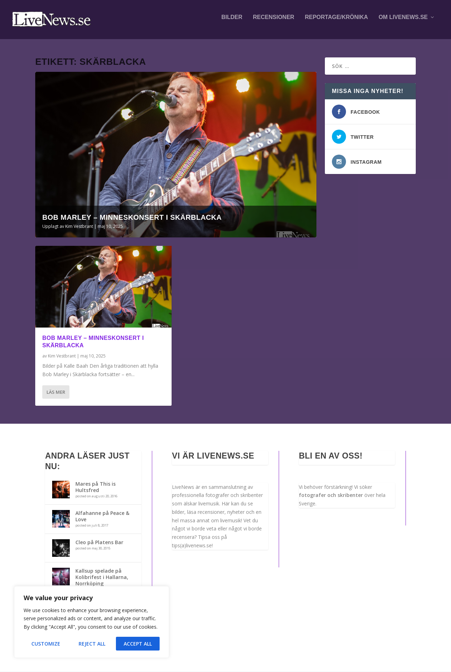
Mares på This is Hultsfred (95, 487)
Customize (45, 643)
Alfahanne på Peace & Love (102, 516)
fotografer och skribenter (331, 495)
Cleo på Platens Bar (99, 542)
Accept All (138, 643)
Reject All (92, 643)
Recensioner (273, 22)
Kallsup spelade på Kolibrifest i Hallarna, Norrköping (101, 577)
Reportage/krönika (336, 22)
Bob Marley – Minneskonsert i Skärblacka (132, 218)
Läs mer (56, 392)
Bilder (231, 22)
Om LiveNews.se (403, 22)
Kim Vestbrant (79, 227)
